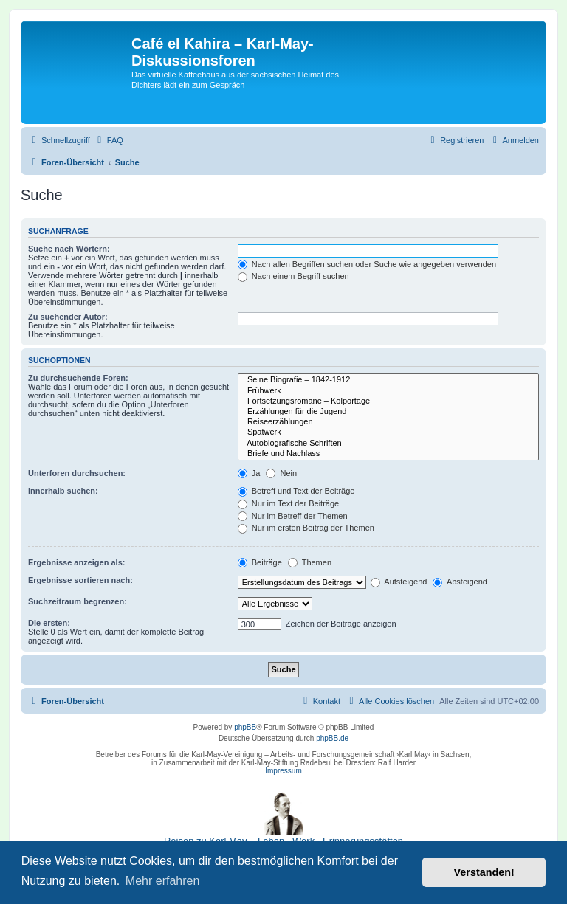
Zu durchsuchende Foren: (78, 377)
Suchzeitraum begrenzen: (77, 601)
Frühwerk (388, 391)
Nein (281, 473)
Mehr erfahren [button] (163, 880)
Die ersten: (49, 622)
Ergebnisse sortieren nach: (80, 580)
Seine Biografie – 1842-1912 (388, 380)
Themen (309, 562)
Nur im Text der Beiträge (288, 503)
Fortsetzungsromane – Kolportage (388, 401)
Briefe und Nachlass (388, 454)
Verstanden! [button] (484, 872)
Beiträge (260, 562)
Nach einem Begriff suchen (293, 276)
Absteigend (460, 581)
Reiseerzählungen (388, 422)
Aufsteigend (399, 581)
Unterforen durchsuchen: (77, 473)
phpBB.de (332, 738)
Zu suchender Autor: (68, 316)
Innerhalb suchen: (63, 490)
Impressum (283, 771)
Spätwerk (388, 432)
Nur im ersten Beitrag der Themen (306, 527)
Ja (249, 473)
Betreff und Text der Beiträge (296, 490)
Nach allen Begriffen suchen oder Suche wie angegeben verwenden (367, 264)
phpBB (245, 727)
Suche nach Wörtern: (69, 248)
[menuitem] (108, 140)
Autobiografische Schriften (388, 443)
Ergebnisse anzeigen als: (76, 562)
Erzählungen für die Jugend (388, 412)
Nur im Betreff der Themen (293, 515)
